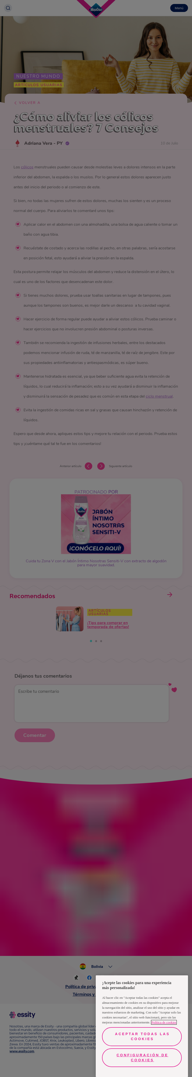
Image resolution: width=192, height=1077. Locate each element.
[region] (142, 1026)
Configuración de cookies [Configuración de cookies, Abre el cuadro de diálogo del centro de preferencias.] (142, 1057)
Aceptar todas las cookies (142, 1036)
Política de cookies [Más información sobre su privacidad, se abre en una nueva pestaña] (164, 1022)
